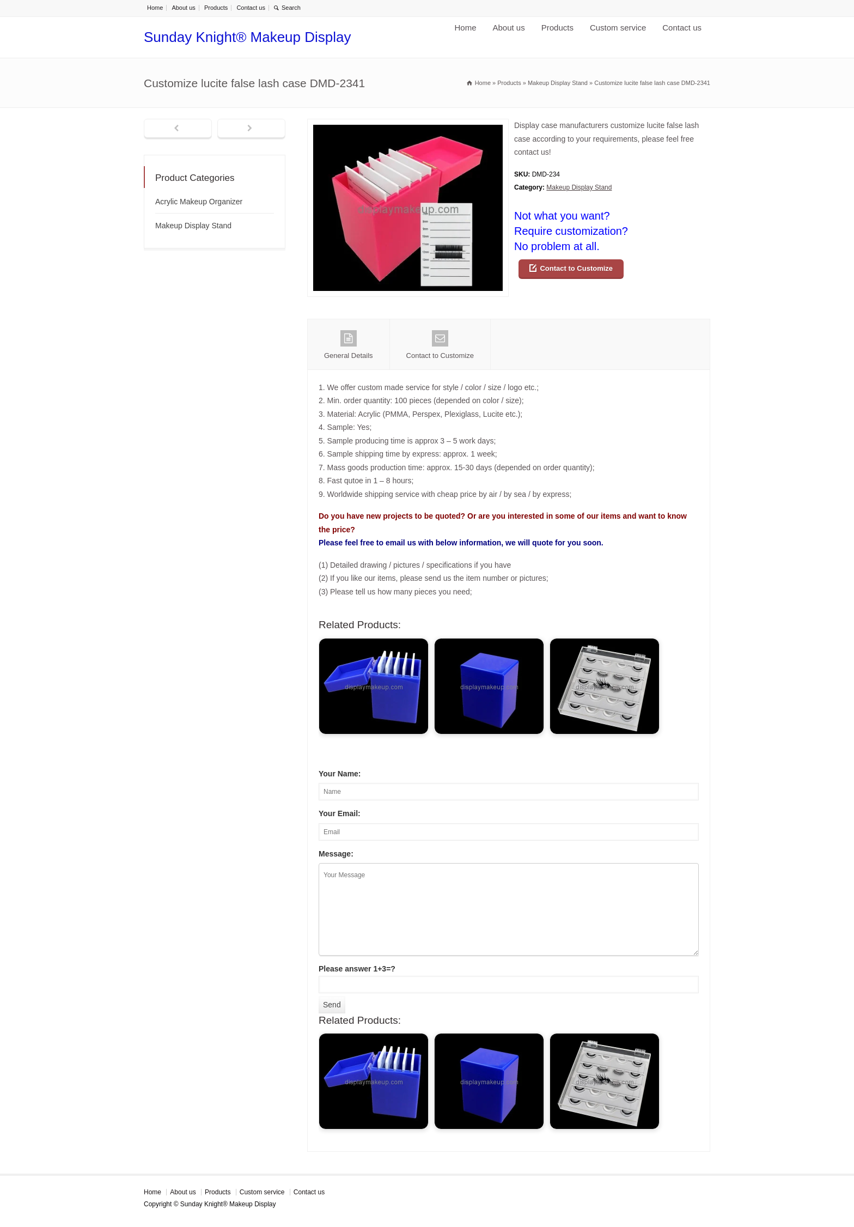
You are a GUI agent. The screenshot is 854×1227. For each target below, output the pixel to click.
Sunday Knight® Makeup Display (247, 37)
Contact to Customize (576, 268)
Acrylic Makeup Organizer (198, 201)
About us (183, 7)
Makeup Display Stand (579, 187)
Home (155, 7)
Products (216, 7)
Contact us (250, 7)
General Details (348, 345)
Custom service (618, 27)
